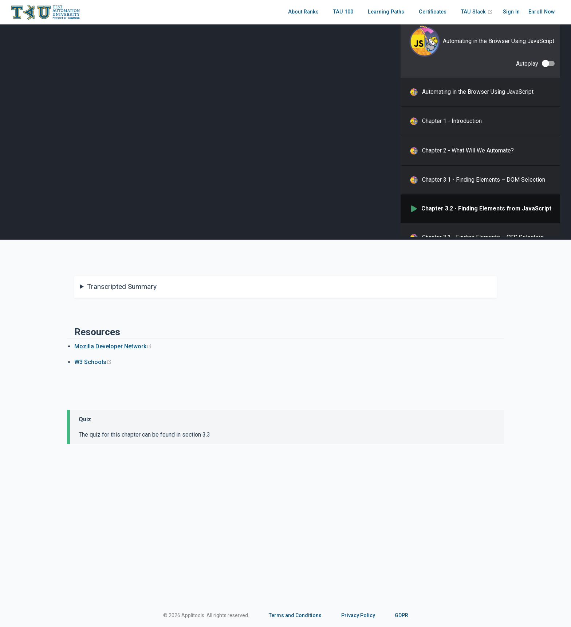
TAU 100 (343, 12)
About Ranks (303, 12)
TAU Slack (477, 12)
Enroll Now (541, 12)
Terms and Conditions (295, 615)
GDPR (401, 615)
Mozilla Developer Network (113, 346)
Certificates (432, 12)
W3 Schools (93, 362)
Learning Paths (386, 12)
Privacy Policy (358, 615)
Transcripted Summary (122, 286)
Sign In (511, 12)
